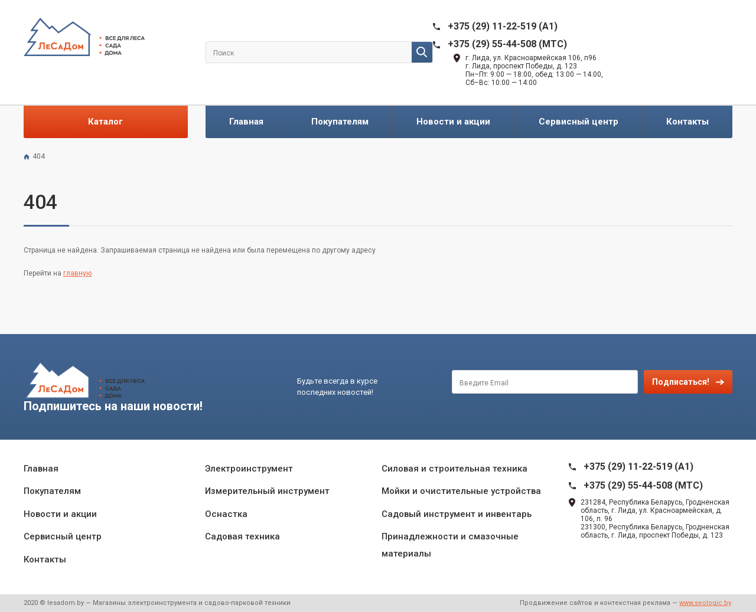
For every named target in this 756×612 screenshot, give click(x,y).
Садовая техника (242, 536)
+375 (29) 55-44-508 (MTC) (507, 44)
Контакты (687, 121)
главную (77, 273)
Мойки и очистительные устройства (461, 491)
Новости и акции (453, 121)
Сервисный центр (578, 121)
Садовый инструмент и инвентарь (457, 514)
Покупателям (340, 121)
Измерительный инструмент (267, 491)
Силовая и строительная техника (454, 468)
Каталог (105, 121)
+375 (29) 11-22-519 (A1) (503, 26)
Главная (246, 121)
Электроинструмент (249, 468)
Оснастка (226, 514)
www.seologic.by (705, 603)
